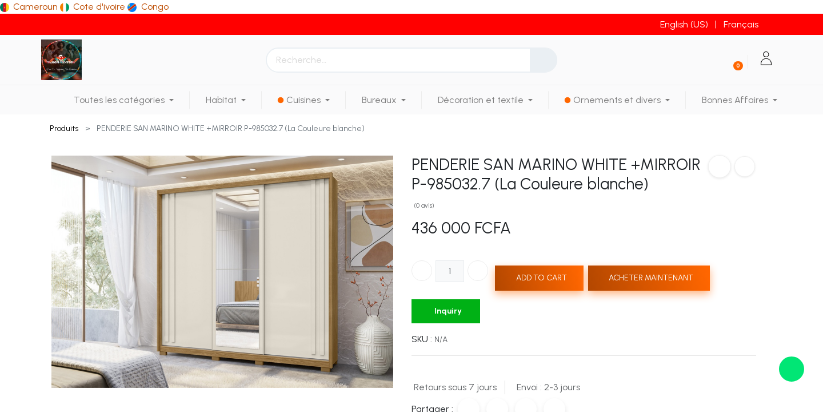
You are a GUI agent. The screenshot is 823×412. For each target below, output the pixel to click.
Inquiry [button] (448, 311)
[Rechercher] (543, 60)
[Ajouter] (478, 270)
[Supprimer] (422, 270)
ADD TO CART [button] (541, 278)
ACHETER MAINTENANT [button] (651, 278)
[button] (719, 166)
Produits (64, 128)
